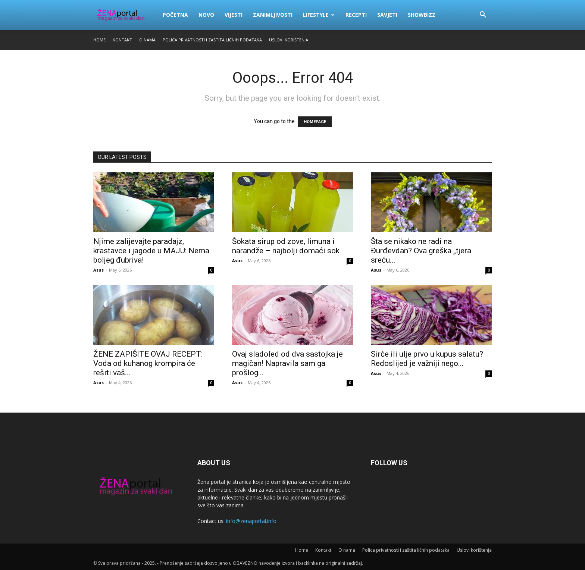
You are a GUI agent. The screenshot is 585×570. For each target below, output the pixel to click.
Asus (98, 270)
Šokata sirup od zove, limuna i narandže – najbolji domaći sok (286, 246)
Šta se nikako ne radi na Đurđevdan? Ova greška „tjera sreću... (421, 250)
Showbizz (421, 14)
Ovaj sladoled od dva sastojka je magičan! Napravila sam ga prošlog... (287, 363)
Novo (206, 14)
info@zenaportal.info (251, 520)
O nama (147, 40)
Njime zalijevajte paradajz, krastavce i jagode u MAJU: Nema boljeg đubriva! (151, 250)
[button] (483, 15)
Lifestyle (319, 14)
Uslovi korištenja (288, 40)
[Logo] (125, 15)
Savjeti (387, 14)
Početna (175, 14)
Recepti (356, 14)
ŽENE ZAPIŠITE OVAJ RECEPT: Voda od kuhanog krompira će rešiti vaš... (148, 363)
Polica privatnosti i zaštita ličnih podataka (212, 40)
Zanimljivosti (272, 14)
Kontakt (122, 40)
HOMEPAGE (315, 121)
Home (99, 40)
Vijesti (234, 14)
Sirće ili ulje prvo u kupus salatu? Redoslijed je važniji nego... (427, 359)
